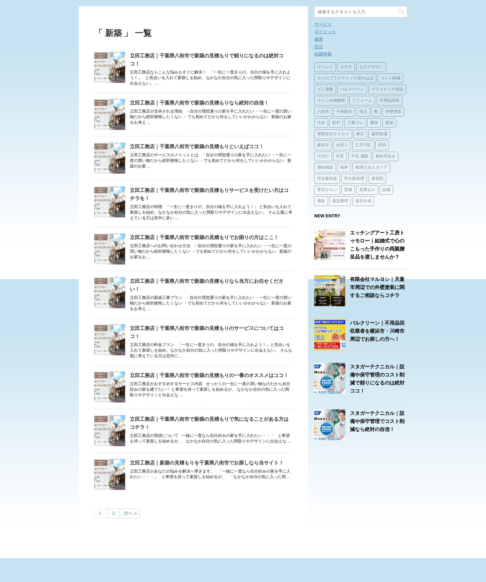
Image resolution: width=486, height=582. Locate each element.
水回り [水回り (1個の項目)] (342, 145)
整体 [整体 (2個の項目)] (374, 123)
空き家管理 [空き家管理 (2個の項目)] (354, 179)
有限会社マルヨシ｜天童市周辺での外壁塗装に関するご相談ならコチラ (377, 287)
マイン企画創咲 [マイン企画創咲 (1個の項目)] (331, 101)
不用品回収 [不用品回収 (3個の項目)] (389, 101)
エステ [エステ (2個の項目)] (346, 67)
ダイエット (325, 31)
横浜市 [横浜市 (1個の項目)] (323, 145)
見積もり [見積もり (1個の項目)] (367, 190)
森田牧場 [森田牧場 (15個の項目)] (379, 134)
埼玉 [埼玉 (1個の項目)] (363, 112)
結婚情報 (323, 53)
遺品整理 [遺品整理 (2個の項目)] (340, 201)
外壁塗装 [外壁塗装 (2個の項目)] (393, 112)
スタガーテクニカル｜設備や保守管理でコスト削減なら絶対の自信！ (377, 421)
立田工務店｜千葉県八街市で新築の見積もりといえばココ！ (197, 146)
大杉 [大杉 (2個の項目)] (321, 123)
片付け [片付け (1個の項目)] (323, 156)
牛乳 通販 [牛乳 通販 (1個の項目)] (360, 156)
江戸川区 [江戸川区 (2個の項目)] (363, 145)
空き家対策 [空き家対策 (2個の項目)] (327, 179)
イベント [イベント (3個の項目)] (325, 67)
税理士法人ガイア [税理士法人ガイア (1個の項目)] (371, 168)
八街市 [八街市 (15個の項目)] (323, 112)
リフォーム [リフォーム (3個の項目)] (362, 101)
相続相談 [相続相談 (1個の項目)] (325, 168)
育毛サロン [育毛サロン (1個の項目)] (327, 190)
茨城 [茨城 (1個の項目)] (348, 190)
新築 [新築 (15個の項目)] (389, 123)
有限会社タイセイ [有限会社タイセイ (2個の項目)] (333, 134)
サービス (323, 24)
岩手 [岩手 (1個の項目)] (336, 123)
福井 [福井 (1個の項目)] (344, 168)
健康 (318, 39)
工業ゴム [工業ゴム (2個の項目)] (355, 123)
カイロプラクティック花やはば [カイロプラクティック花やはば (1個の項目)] (345, 78)
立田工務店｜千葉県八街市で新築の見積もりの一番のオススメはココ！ (209, 375)
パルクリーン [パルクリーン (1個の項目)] (352, 89)
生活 (318, 46)
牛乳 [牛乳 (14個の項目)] (340, 156)
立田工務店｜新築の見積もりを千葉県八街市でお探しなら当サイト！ (207, 462)
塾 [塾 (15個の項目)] (376, 112)
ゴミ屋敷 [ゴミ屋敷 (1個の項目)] (325, 89)
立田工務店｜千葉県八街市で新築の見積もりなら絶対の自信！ (199, 102)
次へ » (130, 513)
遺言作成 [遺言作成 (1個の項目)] (363, 201)
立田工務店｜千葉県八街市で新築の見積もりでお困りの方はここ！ (204, 237)
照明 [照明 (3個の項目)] (382, 145)
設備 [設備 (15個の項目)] (386, 190)
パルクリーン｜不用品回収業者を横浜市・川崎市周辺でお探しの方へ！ (377, 331)
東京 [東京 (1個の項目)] (360, 134)
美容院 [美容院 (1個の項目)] (377, 179)
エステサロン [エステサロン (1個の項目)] (371, 67)
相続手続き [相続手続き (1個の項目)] (385, 156)
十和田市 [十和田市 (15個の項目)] (344, 112)
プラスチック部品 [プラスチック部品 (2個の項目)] (387, 89)
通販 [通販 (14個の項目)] (321, 201)
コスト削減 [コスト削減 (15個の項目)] (390, 78)
